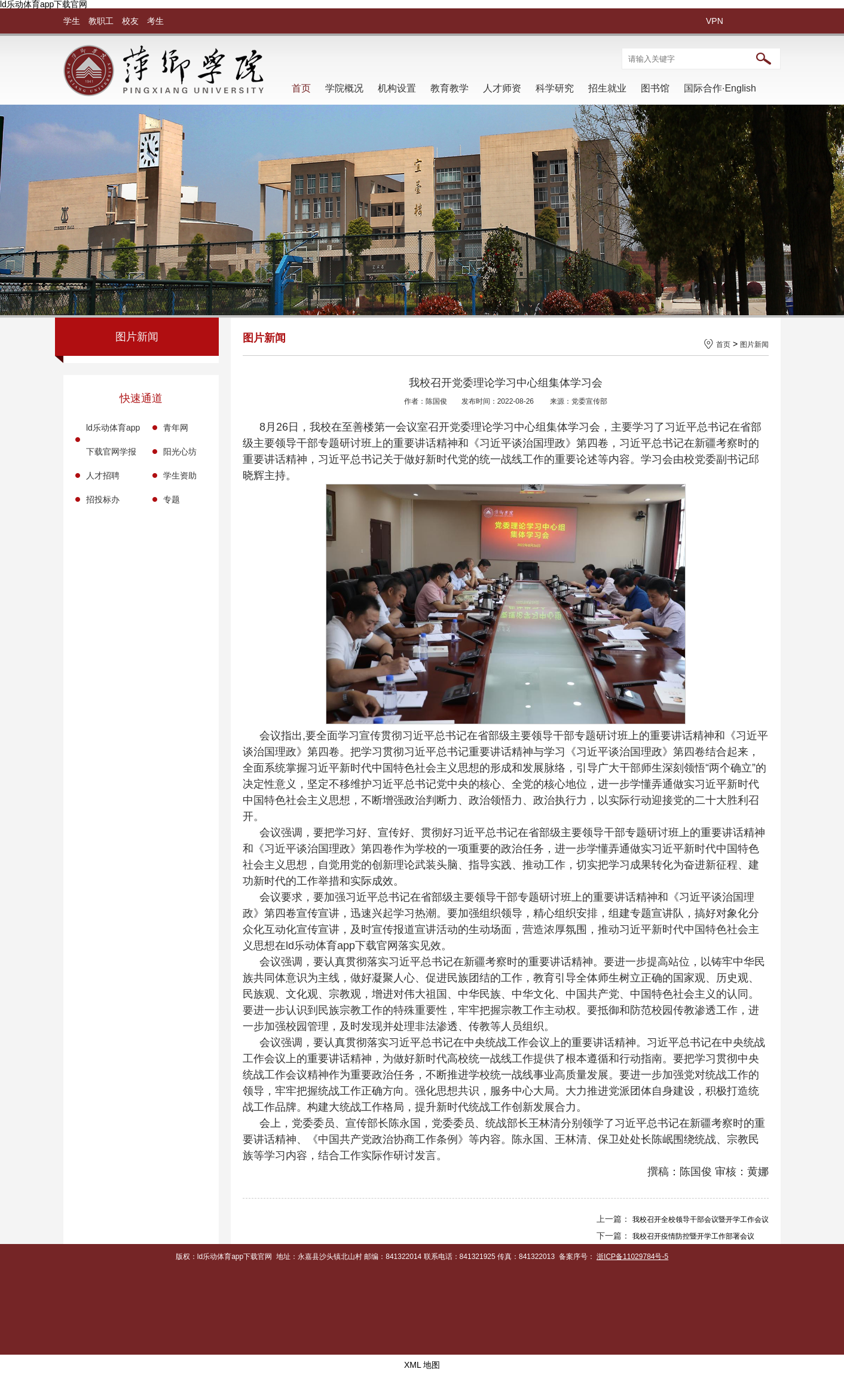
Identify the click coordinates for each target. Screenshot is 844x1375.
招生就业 (607, 88)
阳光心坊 (180, 451)
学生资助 (180, 475)
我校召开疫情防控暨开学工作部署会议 (693, 1236)
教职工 (101, 21)
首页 (301, 88)
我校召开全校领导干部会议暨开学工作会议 (700, 1219)
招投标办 (103, 499)
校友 (130, 21)
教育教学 (449, 88)
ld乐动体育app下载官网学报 (113, 439)
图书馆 (655, 88)
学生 (71, 21)
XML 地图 (422, 1365)
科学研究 (555, 88)
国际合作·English (720, 88)
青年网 (175, 427)
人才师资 (502, 88)
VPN (714, 21)
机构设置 (397, 88)
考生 (155, 21)
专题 (171, 499)
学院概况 (344, 88)
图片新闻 (754, 344)
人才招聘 (103, 475)
